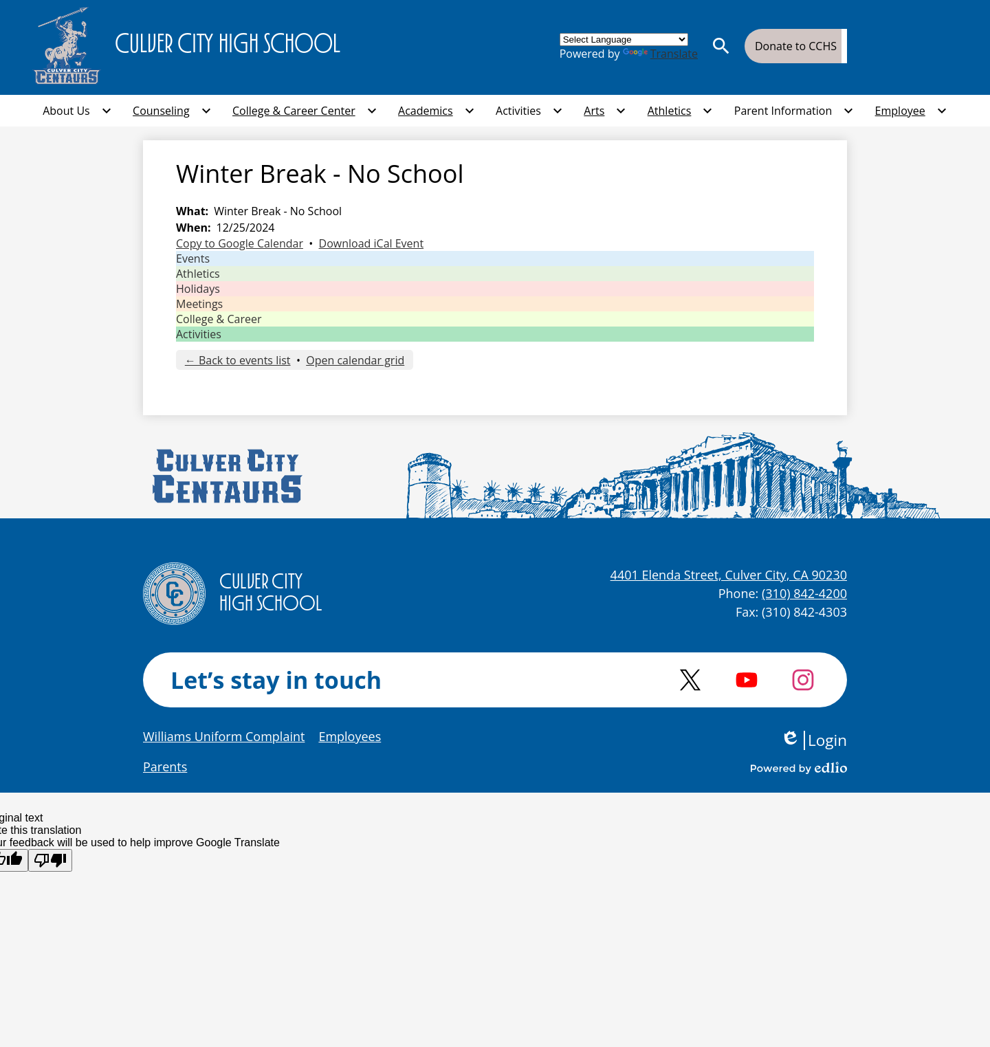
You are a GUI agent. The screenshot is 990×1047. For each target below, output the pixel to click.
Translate (660, 53)
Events (193, 258)
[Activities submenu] (529, 110)
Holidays (198, 288)
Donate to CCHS (796, 46)
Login (813, 740)
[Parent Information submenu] (794, 110)
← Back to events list (238, 360)
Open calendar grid (355, 360)
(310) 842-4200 (804, 593)
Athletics (198, 273)
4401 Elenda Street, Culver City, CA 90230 (728, 574)
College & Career (218, 319)
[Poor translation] (50, 860)
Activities (198, 334)
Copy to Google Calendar (239, 243)
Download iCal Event (371, 243)
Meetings (199, 303)
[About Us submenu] (77, 110)
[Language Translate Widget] (624, 39)
